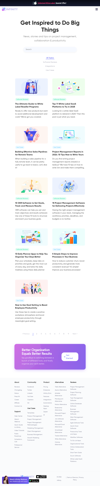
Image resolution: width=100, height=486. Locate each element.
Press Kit (17, 396)
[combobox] (50, 49)
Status (16, 393)
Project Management (34, 419)
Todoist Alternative (61, 436)
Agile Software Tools (77, 423)
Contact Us (18, 406)
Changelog (18, 390)
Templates (30, 413)
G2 (28, 403)
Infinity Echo (47, 393)
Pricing (45, 387)
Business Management (34, 434)
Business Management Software (74, 412)
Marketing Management (35, 428)
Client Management (34, 431)
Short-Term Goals (76, 452)
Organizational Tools (77, 444)
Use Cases (50, 70)
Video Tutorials (19, 430)
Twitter (29, 390)
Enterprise (46, 390)
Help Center (18, 416)
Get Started (68, 356)
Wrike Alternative (60, 439)
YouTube (30, 396)
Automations (47, 403)
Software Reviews (50, 62)
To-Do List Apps (75, 440)
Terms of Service (72, 477)
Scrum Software (75, 456)
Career (16, 399)
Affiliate (16, 403)
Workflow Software (76, 437)
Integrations (50, 66)
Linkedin (30, 393)
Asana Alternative (61, 390)
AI (44, 415)
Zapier (45, 411)
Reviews (17, 387)
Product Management (34, 416)
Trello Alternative (60, 387)
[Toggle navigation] (96, 9)
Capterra (30, 399)
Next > (75, 334)
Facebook (30, 387)
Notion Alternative (61, 404)
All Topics (50, 58)
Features (46, 396)
